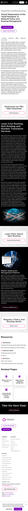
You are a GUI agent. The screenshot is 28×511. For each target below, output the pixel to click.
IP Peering (3, 355)
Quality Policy (4, 471)
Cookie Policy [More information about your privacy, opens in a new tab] (21, 507)
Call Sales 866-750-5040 (8, 425)
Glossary (12, 441)
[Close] (26, 505)
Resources (23, 38)
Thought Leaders (5, 446)
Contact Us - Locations (15, 439)
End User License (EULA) (6, 459)
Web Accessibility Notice (15, 450)
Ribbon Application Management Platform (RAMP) (13, 347)
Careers (3, 443)
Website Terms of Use (6, 479)
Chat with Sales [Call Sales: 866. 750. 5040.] (6, 429)
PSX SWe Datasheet (7, 27)
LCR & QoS (10, 38)
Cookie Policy (4, 455)
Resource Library (14, 445)
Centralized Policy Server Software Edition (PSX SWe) (13, 345)
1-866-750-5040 (9, 492)
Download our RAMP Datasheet (10, 307)
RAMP (17, 38)
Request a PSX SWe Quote (9, 30)
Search (17, 2)
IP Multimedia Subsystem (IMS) (8, 353)
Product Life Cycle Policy (6, 467)
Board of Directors (5, 441)
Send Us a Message (14, 410)
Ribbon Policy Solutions (6, 361)
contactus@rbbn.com (7, 485)
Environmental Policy (6, 461)
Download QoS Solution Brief (13, 240)
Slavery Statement (5, 475)
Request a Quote (13, 326)
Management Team (5, 445)
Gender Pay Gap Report (6, 463)
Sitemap (12, 446)
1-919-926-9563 (10, 494)
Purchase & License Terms (7, 469)
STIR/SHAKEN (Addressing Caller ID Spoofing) (12, 363)
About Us (3, 439)
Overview (4, 38)
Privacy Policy (4, 465)
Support (12, 448)
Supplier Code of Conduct (7, 477)
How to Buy (13, 443)
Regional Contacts (6, 496)
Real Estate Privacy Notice (7, 473)
